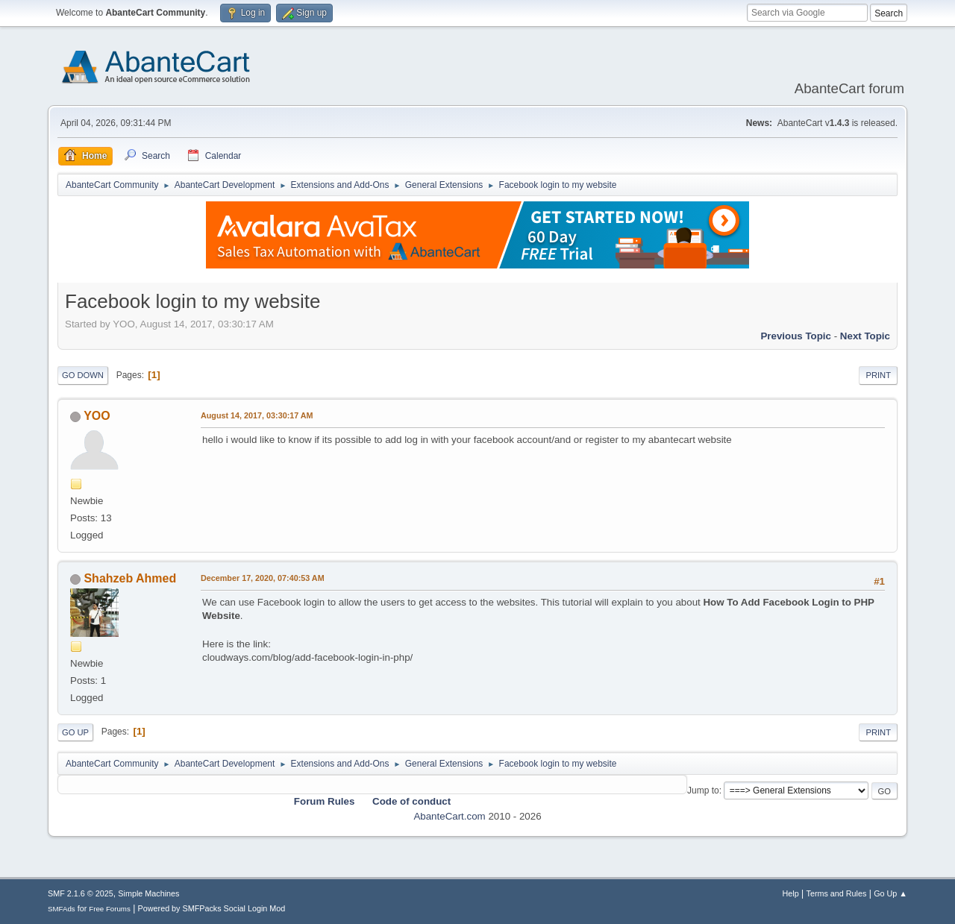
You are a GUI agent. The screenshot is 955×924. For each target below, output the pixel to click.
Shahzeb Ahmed (130, 578)
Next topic (865, 336)
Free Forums (110, 909)
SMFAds (61, 909)
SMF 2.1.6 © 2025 (80, 893)
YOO (97, 415)
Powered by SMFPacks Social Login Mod (212, 908)
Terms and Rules (837, 893)
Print (878, 375)
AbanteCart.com (449, 816)
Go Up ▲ (890, 893)
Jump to (703, 790)
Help (791, 893)
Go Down (83, 375)
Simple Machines (148, 893)
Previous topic (795, 336)
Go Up (75, 732)
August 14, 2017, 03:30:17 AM (257, 415)
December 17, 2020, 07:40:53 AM (263, 577)
